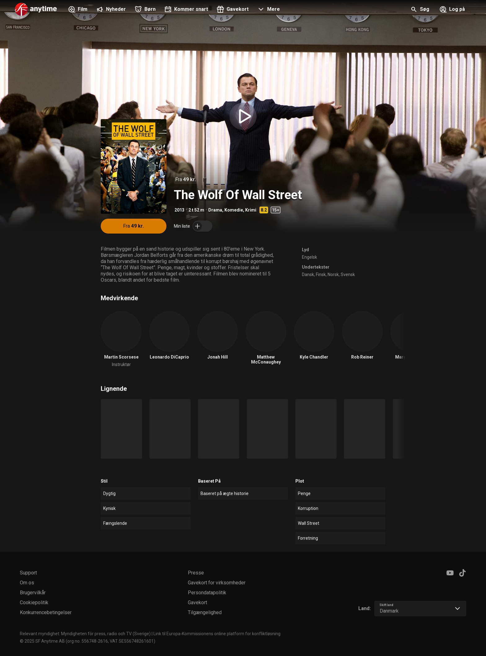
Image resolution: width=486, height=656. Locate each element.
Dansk (308, 274)
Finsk (321, 274)
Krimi (250, 210)
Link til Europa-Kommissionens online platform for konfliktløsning (217, 633)
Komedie (233, 210)
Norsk (333, 274)
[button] (268, 10)
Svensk (348, 274)
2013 (179, 210)
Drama (215, 210)
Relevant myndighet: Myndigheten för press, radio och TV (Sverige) (85, 633)
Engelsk (309, 257)
